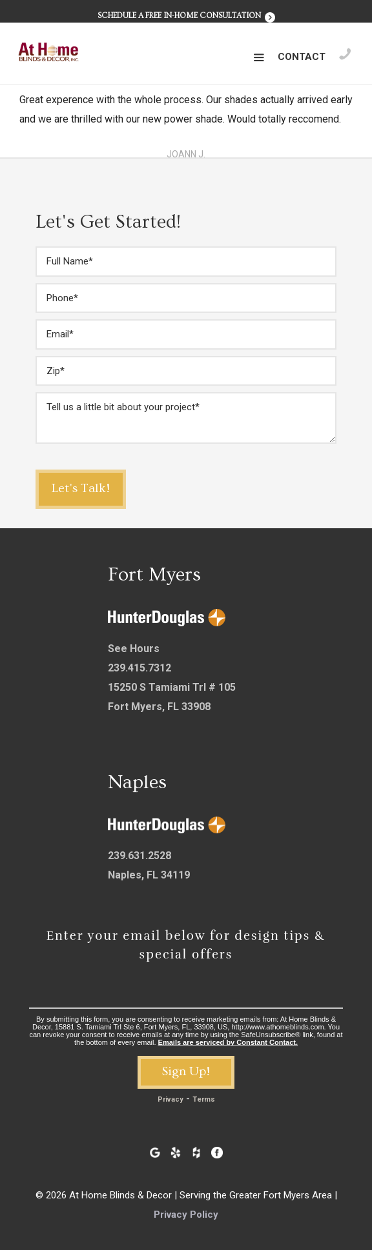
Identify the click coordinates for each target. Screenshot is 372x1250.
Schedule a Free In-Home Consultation (186, 16)
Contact (302, 57)
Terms (203, 1099)
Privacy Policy (186, 1214)
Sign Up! (186, 1071)
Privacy (170, 1099)
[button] (259, 58)
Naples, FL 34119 (149, 875)
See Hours (134, 648)
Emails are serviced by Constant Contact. (228, 1042)
